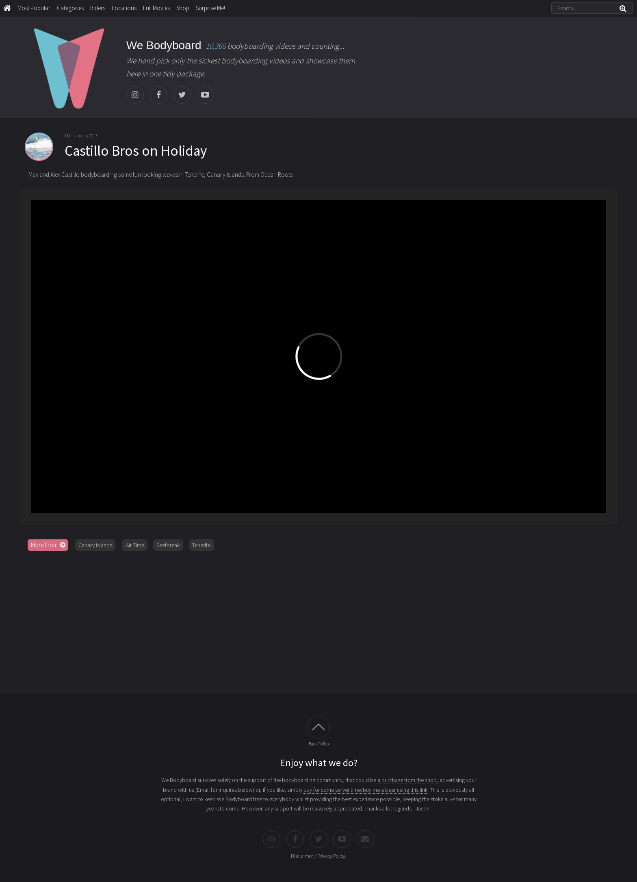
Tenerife (201, 545)
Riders (97, 8)
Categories (70, 8)
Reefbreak (168, 545)
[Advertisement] (318, 619)
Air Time (135, 545)
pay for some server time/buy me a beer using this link (365, 789)
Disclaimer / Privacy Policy (318, 856)
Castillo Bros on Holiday (136, 151)
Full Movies (156, 8)
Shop (182, 8)
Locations (124, 8)
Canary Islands (95, 545)
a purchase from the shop (407, 780)
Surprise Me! (210, 8)
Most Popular (33, 8)
